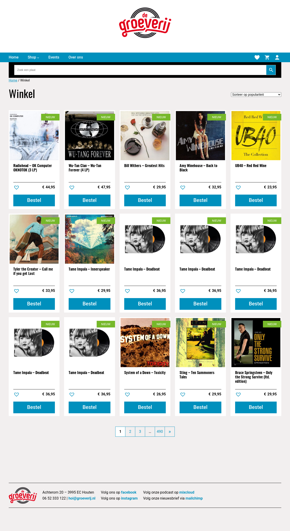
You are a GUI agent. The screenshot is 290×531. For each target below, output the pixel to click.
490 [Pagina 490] (160, 431)
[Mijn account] (277, 57)
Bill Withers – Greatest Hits (144, 166)
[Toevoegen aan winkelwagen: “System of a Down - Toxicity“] (145, 407)
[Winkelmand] (267, 57)
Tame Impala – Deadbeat (142, 269)
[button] (17, 188)
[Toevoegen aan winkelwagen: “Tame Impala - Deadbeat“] (145, 304)
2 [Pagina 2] (130, 431)
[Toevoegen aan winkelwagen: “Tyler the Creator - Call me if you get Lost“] (34, 304)
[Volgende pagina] (170, 432)
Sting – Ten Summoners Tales (197, 375)
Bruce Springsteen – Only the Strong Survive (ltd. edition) (253, 377)
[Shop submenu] (38, 57)
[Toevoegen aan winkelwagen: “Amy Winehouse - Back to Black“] (200, 200)
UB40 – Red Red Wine (250, 166)
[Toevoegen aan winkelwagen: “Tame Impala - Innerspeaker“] (89, 304)
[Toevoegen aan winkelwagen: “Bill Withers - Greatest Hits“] (145, 200)
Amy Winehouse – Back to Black (198, 168)
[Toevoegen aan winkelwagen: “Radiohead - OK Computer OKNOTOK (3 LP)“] (34, 200)
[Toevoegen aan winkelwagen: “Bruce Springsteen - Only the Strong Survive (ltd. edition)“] (256, 407)
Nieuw (50, 117)
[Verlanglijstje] (257, 57)
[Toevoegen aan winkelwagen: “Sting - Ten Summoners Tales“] (200, 407)
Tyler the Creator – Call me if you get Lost (33, 272)
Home (13, 80)
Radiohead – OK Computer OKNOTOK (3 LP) (32, 168)
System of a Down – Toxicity (145, 373)
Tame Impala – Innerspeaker (89, 269)
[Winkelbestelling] (256, 94)
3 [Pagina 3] (140, 431)
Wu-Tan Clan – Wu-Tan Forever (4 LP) (85, 168)
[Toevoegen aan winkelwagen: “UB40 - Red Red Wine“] (256, 200)
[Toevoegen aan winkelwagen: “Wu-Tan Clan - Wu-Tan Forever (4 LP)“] (89, 200)
